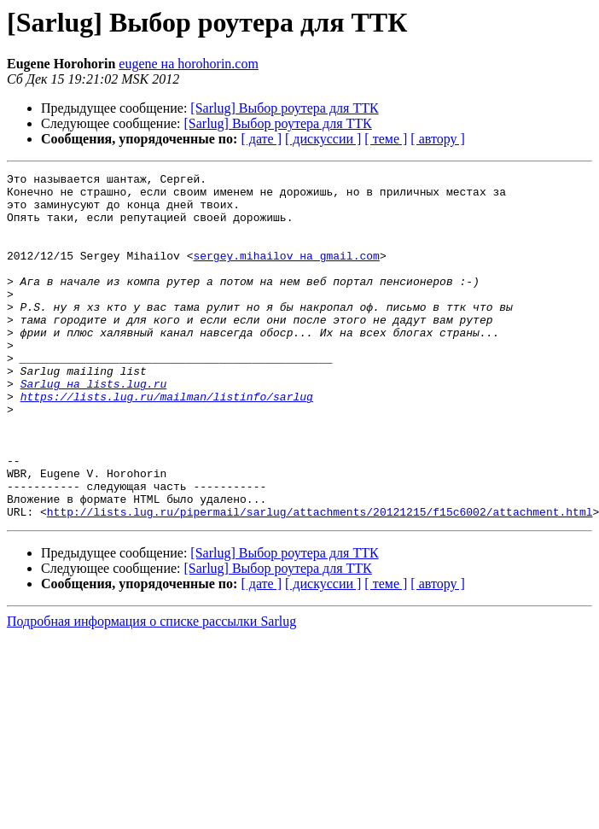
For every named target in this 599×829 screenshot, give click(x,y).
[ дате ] (261, 138)
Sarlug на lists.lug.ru (93, 427)
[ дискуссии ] (323, 138)
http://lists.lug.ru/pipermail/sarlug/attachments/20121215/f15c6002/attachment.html (320, 580)
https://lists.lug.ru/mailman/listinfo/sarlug (166, 442)
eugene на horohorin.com (189, 63)
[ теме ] (385, 138)
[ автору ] (437, 138)
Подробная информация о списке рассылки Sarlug (151, 690)
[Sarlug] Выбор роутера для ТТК (284, 108)
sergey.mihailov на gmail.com (286, 273)
